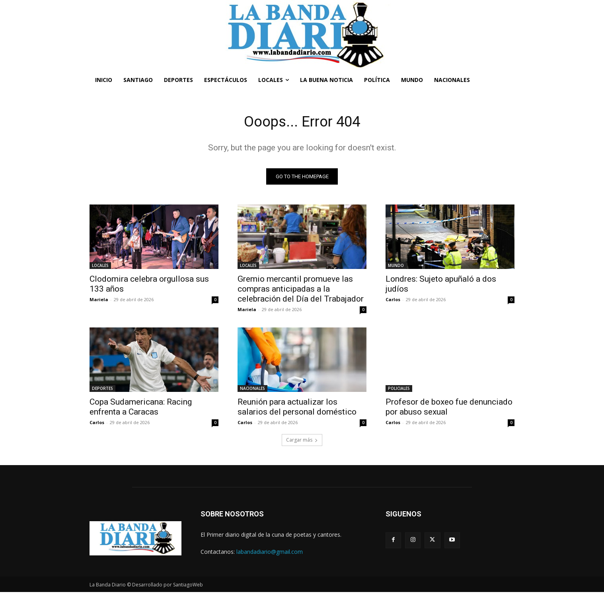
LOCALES (100, 267)
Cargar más (302, 441)
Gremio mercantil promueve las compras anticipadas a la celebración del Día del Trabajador (301, 291)
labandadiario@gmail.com (269, 553)
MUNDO (396, 267)
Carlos (393, 301)
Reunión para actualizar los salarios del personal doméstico (297, 409)
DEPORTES (102, 390)
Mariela (99, 301)
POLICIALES (399, 390)
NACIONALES (252, 390)
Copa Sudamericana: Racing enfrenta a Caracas (141, 409)
